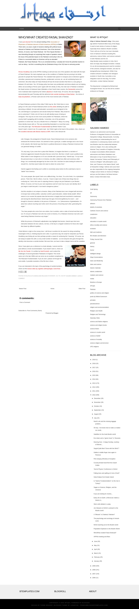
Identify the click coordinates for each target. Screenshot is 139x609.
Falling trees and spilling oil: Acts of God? (106, 473)
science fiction (94, 328)
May (95, 545)
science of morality (96, 339)
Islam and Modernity (96, 261)
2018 (93, 363)
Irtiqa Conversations (96, 257)
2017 (93, 367)
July (95, 418)
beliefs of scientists (96, 207)
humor (92, 250)
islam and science (95, 264)
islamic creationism (96, 271)
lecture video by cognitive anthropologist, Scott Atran (43, 268)
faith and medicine (96, 232)
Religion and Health (96, 311)
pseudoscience (95, 303)
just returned (27, 42)
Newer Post (22, 288)
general (92, 243)
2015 (93, 375)
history (92, 246)
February (97, 557)
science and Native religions (99, 321)
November (97, 402)
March (96, 553)
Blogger (55, 313)
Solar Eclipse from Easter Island (104, 477)
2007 (93, 574)
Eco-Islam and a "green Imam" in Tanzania (107, 438)
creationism (93, 214)
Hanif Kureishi (44, 251)
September (97, 410)
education (93, 218)
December (97, 398)
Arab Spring (94, 189)
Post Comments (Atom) (34, 310)
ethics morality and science (98, 225)
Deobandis (71, 89)
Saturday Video (95, 318)
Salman (92, 132)
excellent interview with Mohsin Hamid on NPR (35, 131)
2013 (93, 383)
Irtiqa (67, 602)
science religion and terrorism (99, 343)
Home (22, 28)
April (95, 549)
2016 (93, 371)
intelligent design (95, 253)
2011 (93, 391)
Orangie (101, 91)
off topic (92, 286)
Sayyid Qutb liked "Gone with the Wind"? (106, 448)
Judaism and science (96, 275)
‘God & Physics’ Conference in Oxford (105, 469)
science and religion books (98, 325)
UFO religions (94, 346)
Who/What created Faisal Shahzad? (45, 37)
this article (53, 106)
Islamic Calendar (95, 268)
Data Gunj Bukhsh (24, 97)
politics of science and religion (36, 275)
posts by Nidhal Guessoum (98, 296)
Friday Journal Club (96, 239)
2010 (93, 395)
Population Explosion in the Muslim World (107, 528)
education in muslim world (98, 221)
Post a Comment (25, 302)
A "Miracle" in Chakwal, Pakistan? (104, 514)
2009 (93, 566)
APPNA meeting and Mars (102, 536)
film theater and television (98, 236)
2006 (93, 577)
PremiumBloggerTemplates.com (94, 605)
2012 (93, 387)
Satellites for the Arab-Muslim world (105, 434)
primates (93, 300)
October (96, 406)
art (91, 193)
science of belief (95, 336)
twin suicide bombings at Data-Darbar (63, 94)
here (108, 177)
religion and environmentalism (99, 307)
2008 (93, 570)
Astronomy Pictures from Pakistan (100, 200)
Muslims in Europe (96, 282)
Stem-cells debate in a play (102, 504)
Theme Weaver (46, 605)
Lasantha (74, 605)
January (96, 561)
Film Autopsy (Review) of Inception (104, 459)
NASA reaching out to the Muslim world (106, 525)
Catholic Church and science (99, 210)
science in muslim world (97, 332)
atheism (92, 203)
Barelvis (49, 92)
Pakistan (93, 289)
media (92, 278)
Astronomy (93, 196)
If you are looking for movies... (103, 494)
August (96, 414)
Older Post (82, 288)
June (95, 541)
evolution (93, 228)
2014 (93, 379)
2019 (93, 359)
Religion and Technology (97, 314)
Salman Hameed (71, 275)
